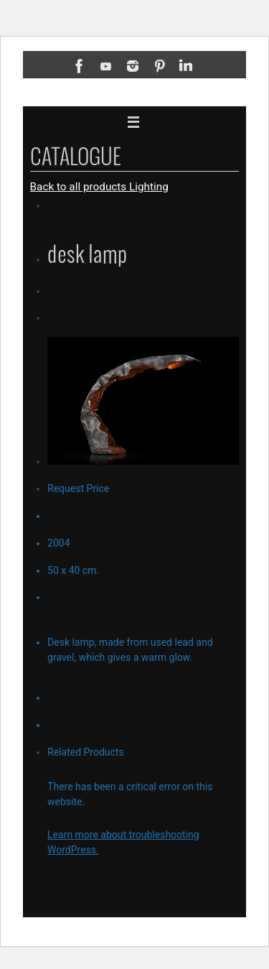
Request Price (78, 488)
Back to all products (79, 186)
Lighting (149, 186)
